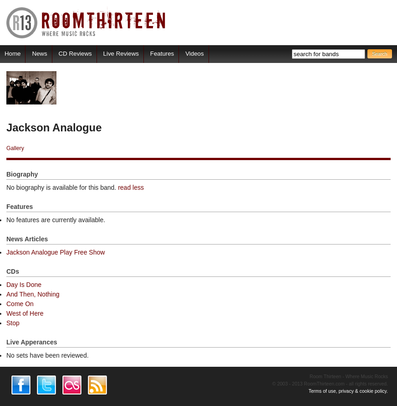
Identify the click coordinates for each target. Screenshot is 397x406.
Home (12, 53)
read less (131, 187)
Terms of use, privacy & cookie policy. (348, 391)
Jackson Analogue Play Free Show (55, 252)
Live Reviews (121, 53)
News (39, 53)
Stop (13, 323)
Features (162, 53)
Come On (20, 303)
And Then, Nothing (33, 294)
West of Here (24, 313)
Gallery (15, 148)
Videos (194, 53)
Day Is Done (23, 284)
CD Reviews (75, 53)
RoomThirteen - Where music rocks (86, 22)
